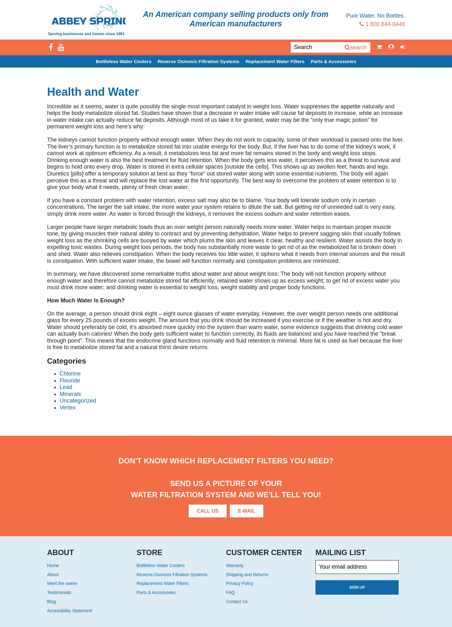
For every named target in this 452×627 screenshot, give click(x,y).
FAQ (230, 592)
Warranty (235, 565)
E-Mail (246, 511)
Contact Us (237, 601)
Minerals (70, 394)
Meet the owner (62, 583)
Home (53, 565)
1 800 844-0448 (382, 24)
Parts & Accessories (333, 61)
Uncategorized (78, 400)
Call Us (207, 511)
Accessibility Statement (69, 610)
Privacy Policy (239, 583)
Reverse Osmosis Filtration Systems (198, 61)
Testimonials (59, 592)
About (53, 574)
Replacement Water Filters (274, 61)
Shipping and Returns (247, 574)
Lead (66, 387)
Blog (51, 601)
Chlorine (70, 373)
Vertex (68, 407)
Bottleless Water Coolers (123, 61)
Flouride (70, 380)
